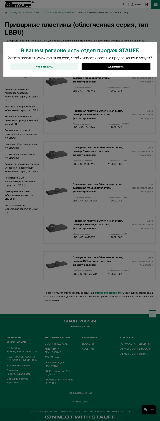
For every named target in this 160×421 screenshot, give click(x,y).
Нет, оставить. (44, 66)
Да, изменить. (116, 66)
